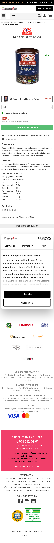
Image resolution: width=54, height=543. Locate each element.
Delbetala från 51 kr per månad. (15, 122)
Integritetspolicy (33, 485)
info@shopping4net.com (27, 466)
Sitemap (38, 532)
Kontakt (10, 482)
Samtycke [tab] (10, 246)
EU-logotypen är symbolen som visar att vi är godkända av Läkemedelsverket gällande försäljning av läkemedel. (27, 398)
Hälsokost (19, 22)
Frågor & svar (25, 479)
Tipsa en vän (9, 139)
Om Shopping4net (43, 488)
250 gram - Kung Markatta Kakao (27, 99)
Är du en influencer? (26, 482)
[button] (50, 16)
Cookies (18, 485)
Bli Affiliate (44, 482)
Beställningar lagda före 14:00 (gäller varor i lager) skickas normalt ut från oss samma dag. (27, 388)
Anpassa (27, 302)
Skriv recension (40, 136)
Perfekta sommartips (13, 2)
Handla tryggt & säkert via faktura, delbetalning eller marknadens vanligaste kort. (27, 410)
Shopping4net (7, 22)
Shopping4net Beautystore (19, 490)
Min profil (11, 479)
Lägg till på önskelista (15, 136)
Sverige (27, 536)
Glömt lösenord (41, 479)
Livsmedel (30, 22)
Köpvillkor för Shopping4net (18, 488)
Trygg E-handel (42, 490)
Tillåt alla (27, 294)
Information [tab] (27, 246)
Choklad (40, 22)
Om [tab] (44, 246)
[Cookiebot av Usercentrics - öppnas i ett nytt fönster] (38, 238)
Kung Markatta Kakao (9, 25)
